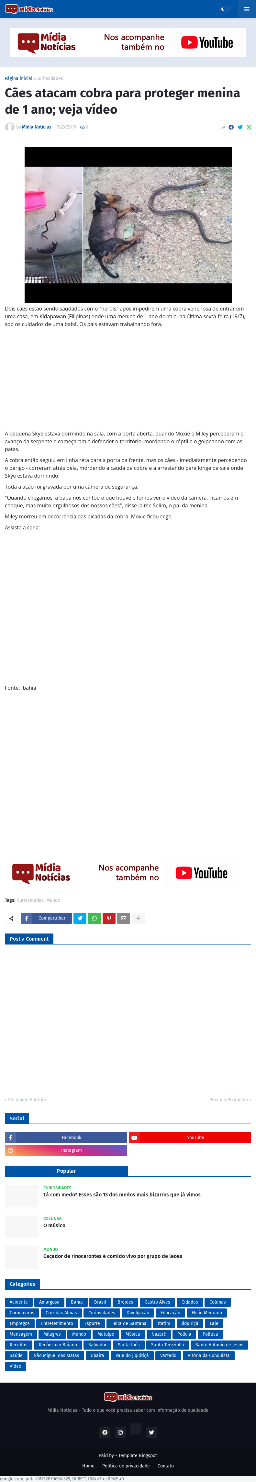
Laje (214, 1323)
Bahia (77, 1302)
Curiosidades (49, 78)
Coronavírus (22, 1313)
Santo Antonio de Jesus (219, 1345)
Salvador (97, 1345)
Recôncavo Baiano (58, 1345)
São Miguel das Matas (56, 1355)
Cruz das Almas (61, 1313)
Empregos (20, 1323)
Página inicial (18, 78)
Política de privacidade (126, 1466)
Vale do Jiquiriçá (132, 1355)
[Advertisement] (128, 384)
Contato (166, 1466)
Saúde (16, 1355)
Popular (66, 1171)
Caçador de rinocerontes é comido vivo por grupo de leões (112, 1256)
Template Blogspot (137, 1455)
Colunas (217, 1302)
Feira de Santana (129, 1323)
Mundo (53, 900)
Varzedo (168, 1355)
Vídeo (15, 1366)
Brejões (125, 1302)
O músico (54, 1225)
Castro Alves (157, 1302)
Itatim (164, 1323)
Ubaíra (97, 1355)
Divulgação (138, 1313)
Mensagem (21, 1334)
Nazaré (158, 1334)
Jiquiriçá (190, 1323)
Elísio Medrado (207, 1313)
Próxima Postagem (228, 1100)
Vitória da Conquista (209, 1355)
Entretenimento (57, 1323)
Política (210, 1334)
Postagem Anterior (27, 1100)
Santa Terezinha (167, 1345)
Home (88, 1466)
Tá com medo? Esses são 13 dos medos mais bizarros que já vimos (122, 1195)
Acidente (19, 1302)
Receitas (19, 1345)
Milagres (52, 1334)
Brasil (100, 1302)
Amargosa (49, 1302)
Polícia (184, 1334)
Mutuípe (105, 1334)
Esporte (92, 1323)
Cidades (190, 1302)
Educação (170, 1313)
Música (133, 1334)
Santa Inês (129, 1345)
